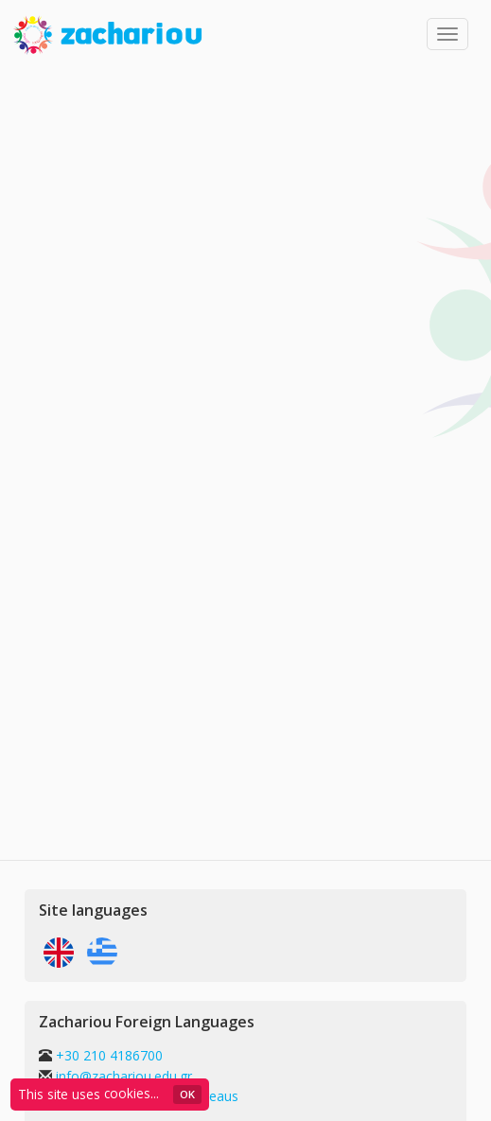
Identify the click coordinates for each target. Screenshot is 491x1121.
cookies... (131, 1093)
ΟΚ (187, 1094)
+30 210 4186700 (107, 1055)
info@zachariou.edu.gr (124, 1076)
